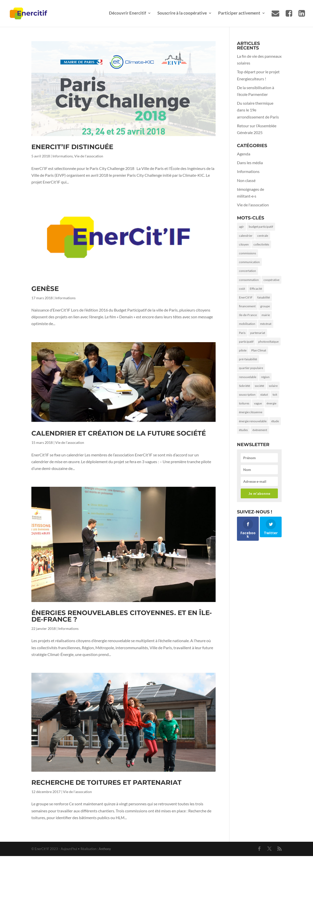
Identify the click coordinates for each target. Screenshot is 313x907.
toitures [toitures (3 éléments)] (244, 403)
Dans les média (250, 162)
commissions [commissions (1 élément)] (247, 253)
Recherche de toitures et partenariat (106, 782)
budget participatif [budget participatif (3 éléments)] (261, 226)
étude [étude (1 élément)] (275, 421)
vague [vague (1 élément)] (258, 403)
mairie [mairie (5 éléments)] (266, 315)
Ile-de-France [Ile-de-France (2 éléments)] (248, 315)
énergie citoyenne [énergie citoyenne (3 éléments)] (250, 412)
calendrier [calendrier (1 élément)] (246, 235)
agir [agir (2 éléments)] (241, 226)
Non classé (246, 180)
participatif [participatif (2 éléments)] (246, 341)
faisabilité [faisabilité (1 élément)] (263, 297)
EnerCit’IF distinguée (72, 147)
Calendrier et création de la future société (118, 433)
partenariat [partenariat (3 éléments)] (257, 333)
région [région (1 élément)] (265, 377)
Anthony (105, 849)
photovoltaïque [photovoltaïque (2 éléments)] (268, 341)
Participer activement (239, 13)
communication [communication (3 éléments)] (249, 262)
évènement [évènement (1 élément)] (260, 430)
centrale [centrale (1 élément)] (262, 235)
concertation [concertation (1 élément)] (247, 271)
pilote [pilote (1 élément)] (242, 350)
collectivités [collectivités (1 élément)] (261, 244)
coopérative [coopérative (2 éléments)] (271, 280)
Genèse (45, 289)
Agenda (243, 153)
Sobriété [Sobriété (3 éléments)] (244, 386)
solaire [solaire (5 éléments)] (273, 386)
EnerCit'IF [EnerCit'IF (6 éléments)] (246, 297)
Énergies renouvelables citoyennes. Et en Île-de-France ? (121, 616)
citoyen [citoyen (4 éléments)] (244, 244)
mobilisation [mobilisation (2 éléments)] (247, 324)
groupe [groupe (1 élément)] (265, 306)
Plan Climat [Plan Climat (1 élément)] (258, 350)
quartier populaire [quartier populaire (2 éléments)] (251, 368)
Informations (62, 156)
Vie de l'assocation (88, 156)
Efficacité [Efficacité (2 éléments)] (256, 288)
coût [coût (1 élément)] (242, 288)
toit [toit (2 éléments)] (275, 394)
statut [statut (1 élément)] (264, 394)
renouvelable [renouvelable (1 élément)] (247, 377)
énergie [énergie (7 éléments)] (271, 403)
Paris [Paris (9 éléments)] (242, 333)
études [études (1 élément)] (243, 430)
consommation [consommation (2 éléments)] (249, 280)
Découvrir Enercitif (127, 13)
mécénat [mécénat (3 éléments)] (265, 324)
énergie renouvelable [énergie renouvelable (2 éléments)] (253, 421)
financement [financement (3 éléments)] (247, 306)
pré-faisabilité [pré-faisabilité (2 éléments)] (248, 359)
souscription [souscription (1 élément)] (247, 394)
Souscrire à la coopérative (182, 13)
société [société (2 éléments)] (259, 386)
